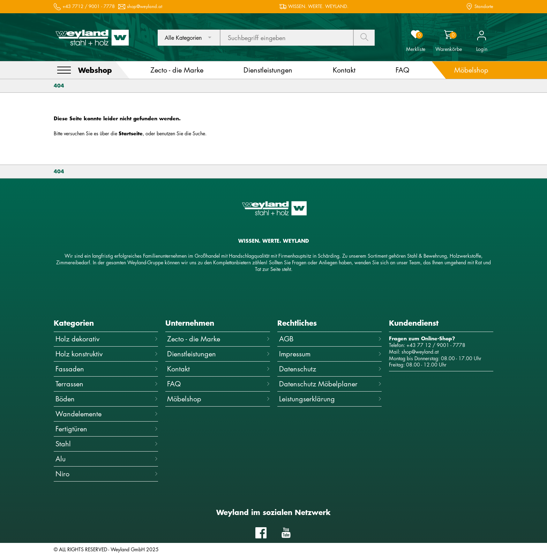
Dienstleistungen (218, 353)
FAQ (218, 383)
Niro (106, 473)
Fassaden (106, 368)
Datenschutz (330, 368)
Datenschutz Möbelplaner (330, 383)
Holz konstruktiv (106, 353)
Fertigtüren (106, 428)
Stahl (106, 443)
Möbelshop (218, 398)
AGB (330, 338)
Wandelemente (106, 413)
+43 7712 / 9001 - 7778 (88, 6)
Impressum (330, 353)
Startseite (131, 133)
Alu (106, 458)
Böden (106, 398)
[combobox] (189, 38)
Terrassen (106, 383)
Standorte (483, 6)
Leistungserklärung (330, 398)
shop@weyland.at (144, 6)
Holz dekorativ (106, 338)
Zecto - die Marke (218, 338)
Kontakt (218, 368)
